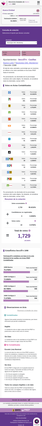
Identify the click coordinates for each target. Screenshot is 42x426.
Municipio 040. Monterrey (14, 42)
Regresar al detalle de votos (27, 310)
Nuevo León (8, 63)
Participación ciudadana (10, 18)
